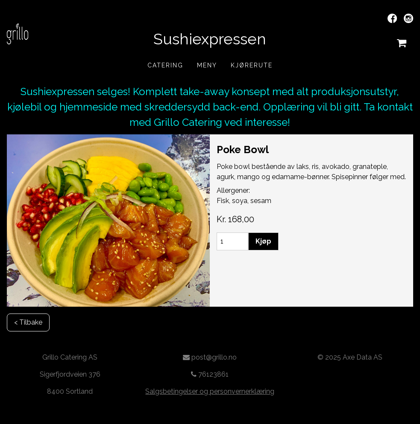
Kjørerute (252, 65)
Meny (207, 65)
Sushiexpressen (209, 39)
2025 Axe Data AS (353, 357)
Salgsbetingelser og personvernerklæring (209, 391)
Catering (165, 65)
